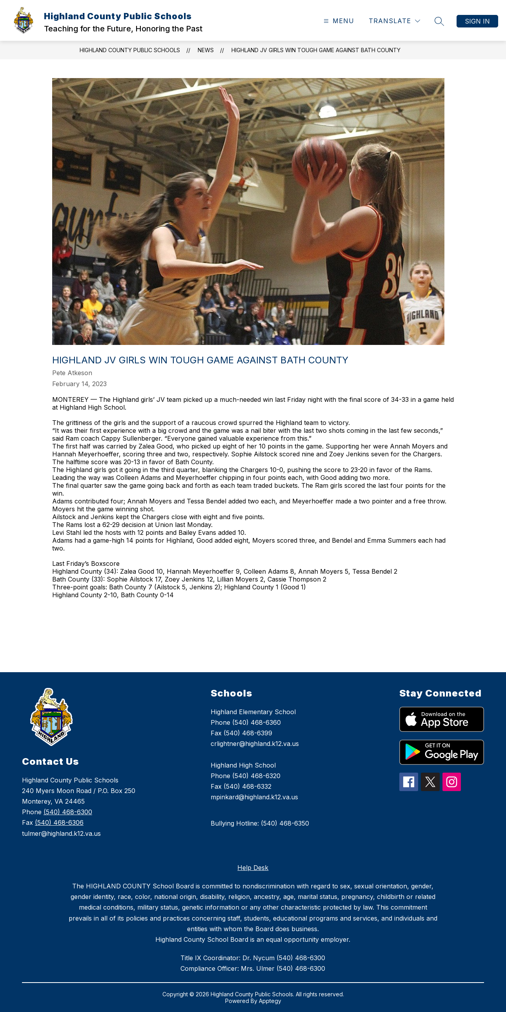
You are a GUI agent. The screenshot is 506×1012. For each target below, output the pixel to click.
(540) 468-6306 (59, 822)
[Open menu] (338, 21)
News (206, 50)
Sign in (477, 21)
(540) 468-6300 (68, 812)
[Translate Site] (394, 21)
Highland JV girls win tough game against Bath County (315, 50)
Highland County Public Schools (130, 50)
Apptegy (270, 1000)
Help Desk (252, 868)
